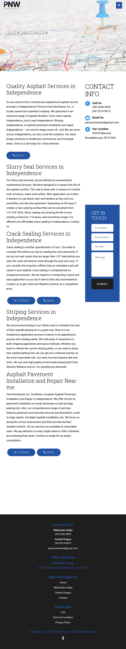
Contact (63, 597)
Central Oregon (63, 592)
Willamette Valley (63, 587)
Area (30, 41)
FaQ (63, 612)
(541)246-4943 (101, 107)
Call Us (18, 155)
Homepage (13, 41)
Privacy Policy (63, 622)
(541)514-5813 (101, 111)
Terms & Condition (63, 617)
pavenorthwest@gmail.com (102, 122)
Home (63, 582)
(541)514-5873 (63, 541)
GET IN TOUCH (21, 300)
